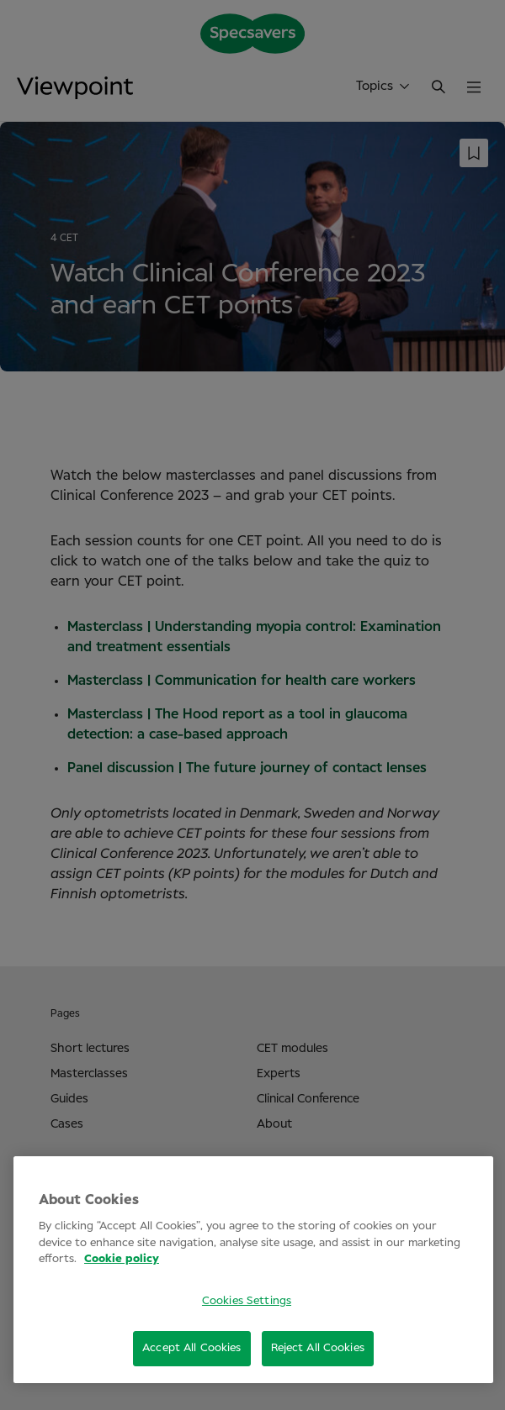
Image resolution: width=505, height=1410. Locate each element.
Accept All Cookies (191, 1348)
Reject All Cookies (317, 1348)
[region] (253, 1269)
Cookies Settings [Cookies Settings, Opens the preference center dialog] (246, 1301)
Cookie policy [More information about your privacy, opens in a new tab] (121, 1259)
